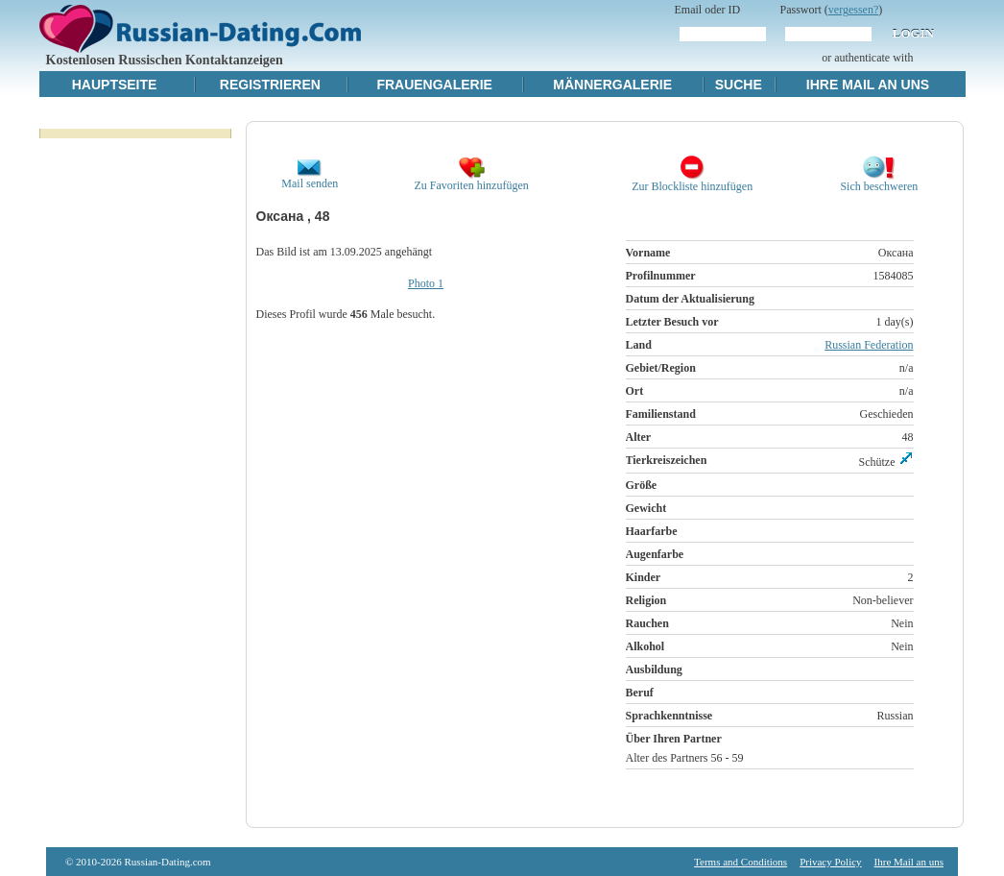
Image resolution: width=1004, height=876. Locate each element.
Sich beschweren (879, 181)
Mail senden (309, 178)
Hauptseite (114, 84)
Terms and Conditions (740, 861)
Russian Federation (869, 345)
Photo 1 (425, 283)
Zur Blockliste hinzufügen (692, 181)
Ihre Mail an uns (867, 84)
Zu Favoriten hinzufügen (471, 180)
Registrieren (270, 84)
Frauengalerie (434, 84)
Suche (738, 84)
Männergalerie (612, 84)
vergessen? (853, 9)
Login (913, 33)
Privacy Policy (830, 861)
